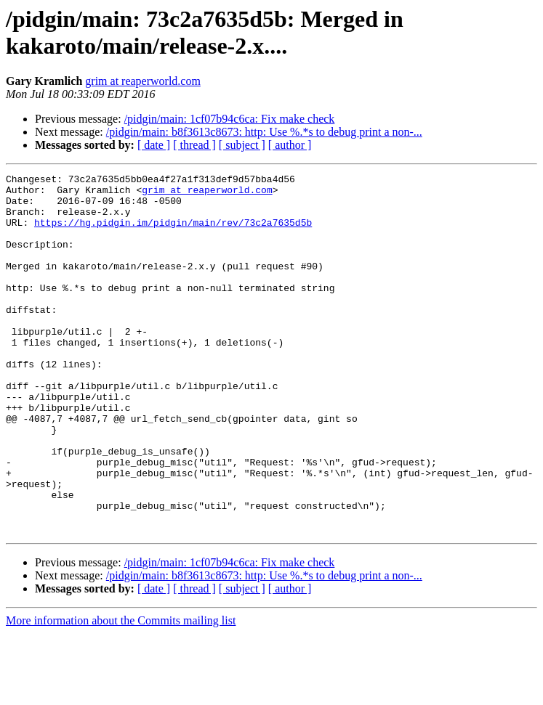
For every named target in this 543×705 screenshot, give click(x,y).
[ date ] (153, 145)
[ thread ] (194, 145)
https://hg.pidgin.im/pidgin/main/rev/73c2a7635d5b (173, 233)
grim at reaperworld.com (143, 81)
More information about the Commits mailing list (121, 692)
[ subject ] (242, 145)
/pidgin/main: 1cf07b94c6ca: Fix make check (229, 119)
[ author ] (290, 145)
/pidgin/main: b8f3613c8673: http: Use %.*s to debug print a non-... (264, 132)
